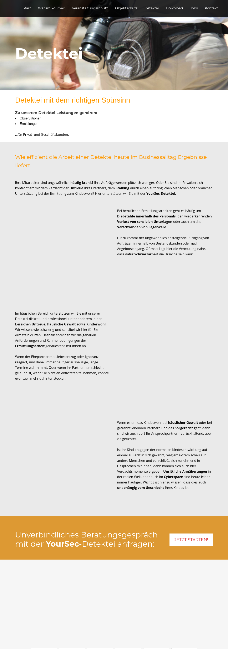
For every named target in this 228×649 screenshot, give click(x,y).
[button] (44, 580)
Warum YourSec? (99, 613)
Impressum (95, 630)
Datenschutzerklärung (103, 624)
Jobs (89, 619)
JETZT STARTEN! (191, 468)
